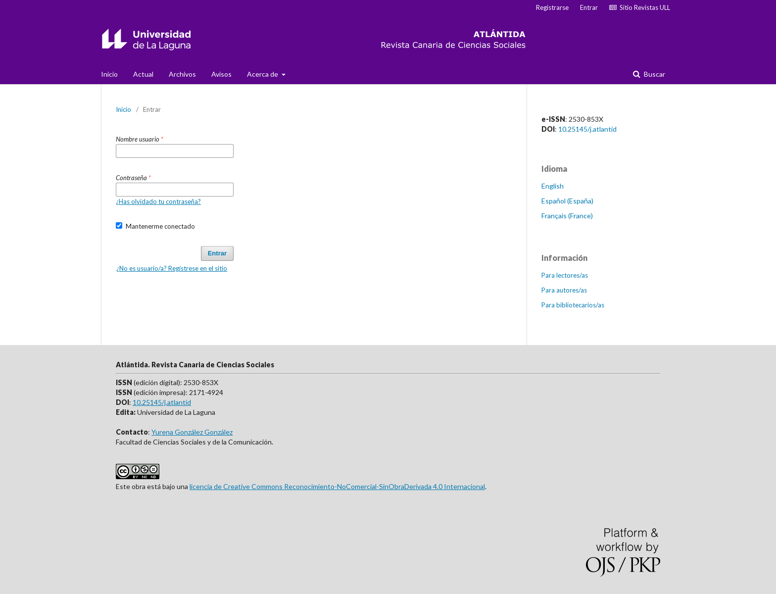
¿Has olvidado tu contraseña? (158, 201)
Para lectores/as (564, 275)
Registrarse (552, 7)
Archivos (182, 74)
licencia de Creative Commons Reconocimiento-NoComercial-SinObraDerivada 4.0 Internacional (337, 486)
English (552, 186)
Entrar (589, 7)
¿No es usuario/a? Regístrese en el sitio (171, 268)
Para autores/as (564, 290)
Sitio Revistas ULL (639, 7)
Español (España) (567, 201)
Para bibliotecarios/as (572, 305)
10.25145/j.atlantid (587, 129)
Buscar (653, 74)
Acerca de (263, 74)
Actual (143, 74)
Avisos (221, 74)
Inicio (109, 74)
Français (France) (567, 215)
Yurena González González (192, 432)
